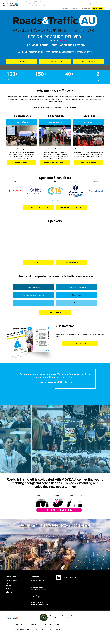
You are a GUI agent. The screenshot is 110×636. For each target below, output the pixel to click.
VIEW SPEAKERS (72, 263)
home (59, 8)
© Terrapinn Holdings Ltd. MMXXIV (23, 629)
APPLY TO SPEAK (88, 61)
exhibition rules (19, 627)
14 (62, 255)
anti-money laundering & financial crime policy (51, 624)
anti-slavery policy (32, 624)
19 (72, 255)
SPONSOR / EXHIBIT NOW (38, 208)
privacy (36, 629)
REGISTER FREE (21, 61)
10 (55, 255)
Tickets (94, 4)
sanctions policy (57, 627)
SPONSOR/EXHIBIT (55, 61)
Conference (74, 8)
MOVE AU (62, 41)
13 (60, 255)
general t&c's (44, 629)
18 (70, 255)
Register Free (97, 8)
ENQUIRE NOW (80, 343)
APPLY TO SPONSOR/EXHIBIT (55, 162)
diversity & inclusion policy (31, 627)
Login (99, 4)
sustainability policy (46, 627)
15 (64, 255)
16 (66, 255)
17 (68, 255)
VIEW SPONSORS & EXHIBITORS (72, 208)
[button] (49, 401)
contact (51, 629)
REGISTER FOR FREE (88, 162)
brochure (58, 629)
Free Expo (66, 8)
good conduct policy (20, 624)
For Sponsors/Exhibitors (85, 8)
